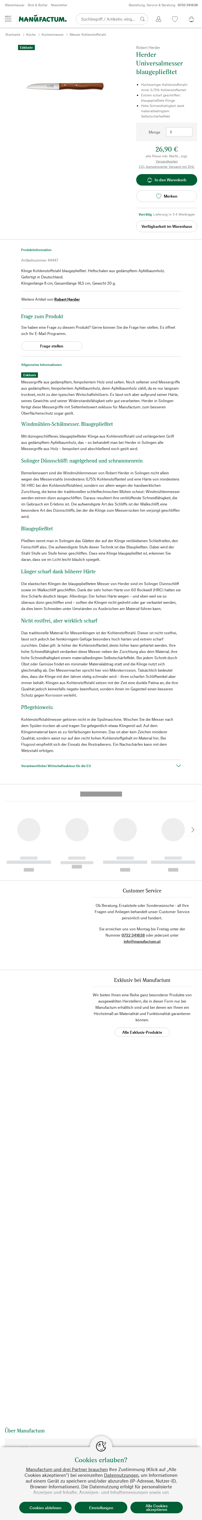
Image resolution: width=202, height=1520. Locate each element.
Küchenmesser (53, 34)
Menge (154, 132)
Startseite (12, 34)
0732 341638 (133, 853)
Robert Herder (67, 299)
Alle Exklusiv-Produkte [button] (142, 950)
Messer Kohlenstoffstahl (88, 34)
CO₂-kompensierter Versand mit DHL (167, 166)
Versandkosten (167, 161)
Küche (31, 34)
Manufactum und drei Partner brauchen (67, 1469)
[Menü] (8, 18)
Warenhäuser (14, 5)
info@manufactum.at (142, 859)
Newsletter (59, 5)
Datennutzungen (121, 1475)
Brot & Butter (38, 5)
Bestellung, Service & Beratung (163, 5)
